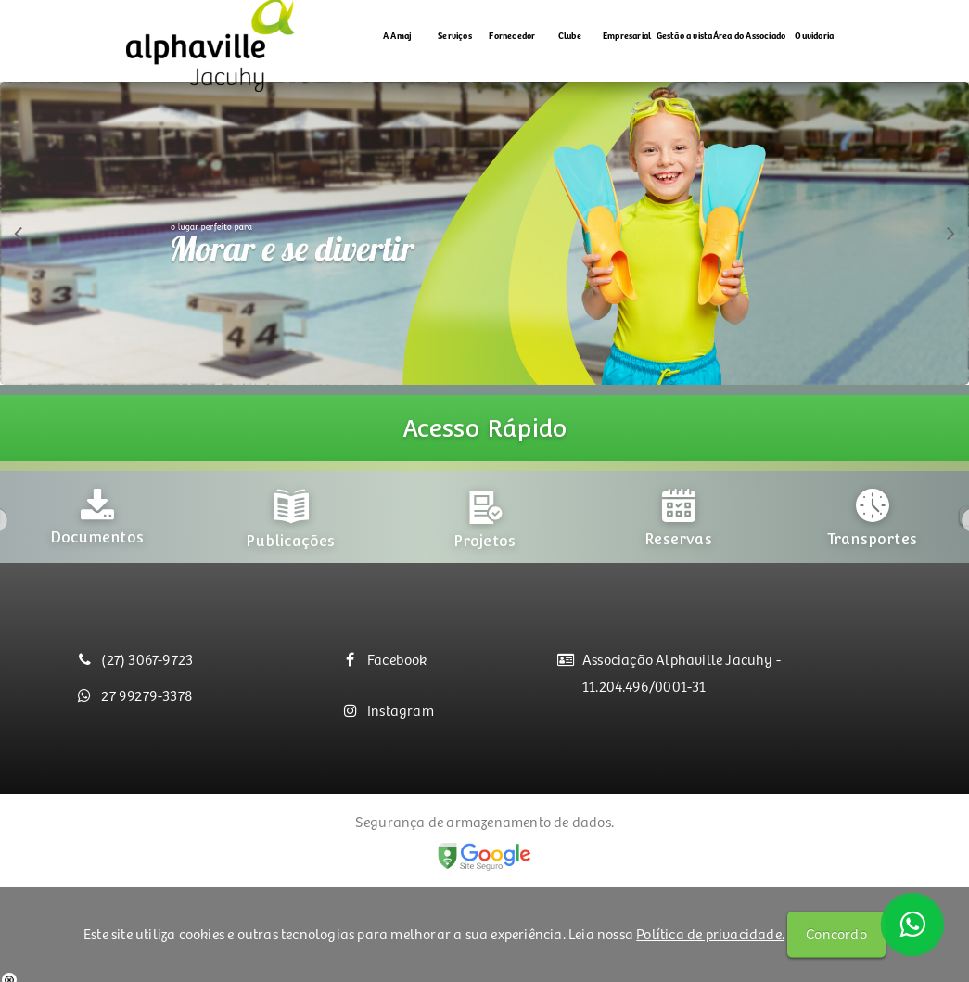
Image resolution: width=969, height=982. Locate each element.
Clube (569, 35)
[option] (97, 551)
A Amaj (397, 35)
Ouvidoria (814, 35)
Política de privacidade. (710, 933)
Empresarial (627, 35)
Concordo (836, 933)
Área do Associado (749, 35)
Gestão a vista (685, 35)
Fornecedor (512, 35)
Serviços (455, 35)
